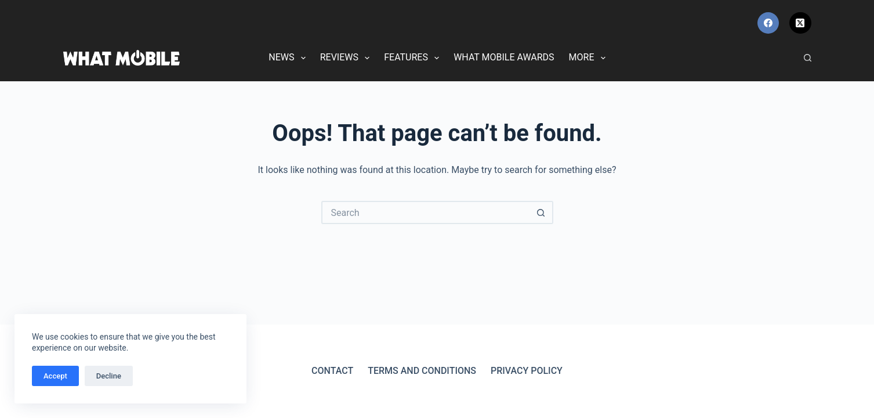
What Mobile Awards (504, 57)
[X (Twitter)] (800, 23)
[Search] (807, 58)
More (589, 58)
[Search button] (541, 212)
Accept (55, 376)
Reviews (347, 58)
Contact (332, 370)
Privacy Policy (527, 370)
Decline (108, 376)
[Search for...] (425, 212)
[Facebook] (768, 23)
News (289, 58)
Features (414, 58)
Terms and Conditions (422, 370)
